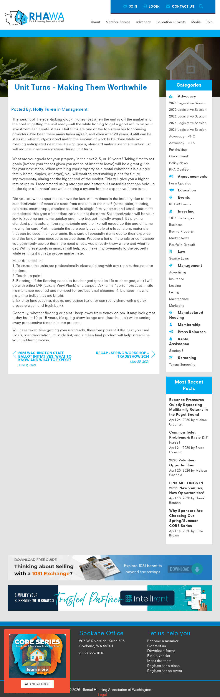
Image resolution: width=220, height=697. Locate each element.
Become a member (163, 641)
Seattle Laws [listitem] (179, 258)
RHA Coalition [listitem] (180, 169)
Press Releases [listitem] (187, 332)
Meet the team (159, 660)
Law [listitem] (177, 251)
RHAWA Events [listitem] (180, 204)
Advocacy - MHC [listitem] (182, 136)
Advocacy (143, 22)
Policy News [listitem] (178, 163)
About (95, 22)
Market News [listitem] (179, 238)
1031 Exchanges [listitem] (181, 218)
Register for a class (163, 665)
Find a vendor (158, 655)
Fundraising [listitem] (178, 150)
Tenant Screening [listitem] (182, 365)
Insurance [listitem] (176, 279)
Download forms (161, 650)
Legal (102, 694)
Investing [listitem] (182, 211)
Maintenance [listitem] (179, 299)
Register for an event (164, 671)
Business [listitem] (175, 225)
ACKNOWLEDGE (37, 684)
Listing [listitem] (174, 292)
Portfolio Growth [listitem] (182, 245)
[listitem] (189, 412)
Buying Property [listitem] (181, 231)
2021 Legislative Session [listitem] (188, 103)
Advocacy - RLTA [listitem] (182, 143)
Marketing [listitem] (177, 306)
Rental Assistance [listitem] (179, 341)
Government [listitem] (178, 156)
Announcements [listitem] (188, 176)
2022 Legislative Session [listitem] (188, 110)
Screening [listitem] (183, 357)
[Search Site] (202, 6)
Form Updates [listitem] (180, 183)
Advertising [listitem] (177, 272)
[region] (122, 372)
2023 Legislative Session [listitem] (188, 116)
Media (196, 22)
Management (74, 123)
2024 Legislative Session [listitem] (188, 123)
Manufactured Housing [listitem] (186, 315)
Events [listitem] (179, 197)
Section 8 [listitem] (176, 351)
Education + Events (171, 22)
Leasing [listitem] (175, 286)
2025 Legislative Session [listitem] (188, 130)
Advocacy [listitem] (182, 96)
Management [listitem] (185, 265)
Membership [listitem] (185, 324)
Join (209, 22)
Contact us (156, 646)
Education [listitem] (182, 190)
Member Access (118, 22)
